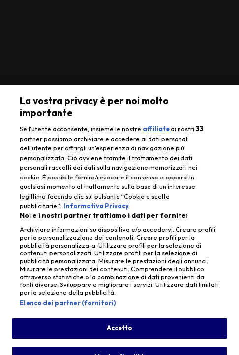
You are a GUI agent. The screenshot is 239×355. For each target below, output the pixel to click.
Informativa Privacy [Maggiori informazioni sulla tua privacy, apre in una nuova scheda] (96, 209)
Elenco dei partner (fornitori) (68, 306)
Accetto (120, 331)
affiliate (157, 132)
